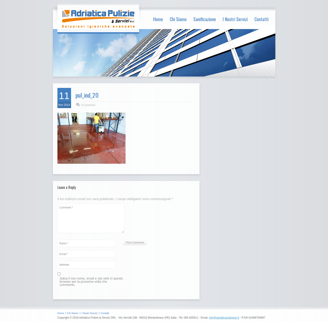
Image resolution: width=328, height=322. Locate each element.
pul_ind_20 (87, 95)
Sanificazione (204, 19)
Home (158, 19)
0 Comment (88, 105)
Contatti (261, 19)
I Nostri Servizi (235, 19)
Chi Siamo (178, 19)
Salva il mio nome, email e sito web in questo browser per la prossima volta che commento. (91, 282)
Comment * (90, 218)
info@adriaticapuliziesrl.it (224, 317)
